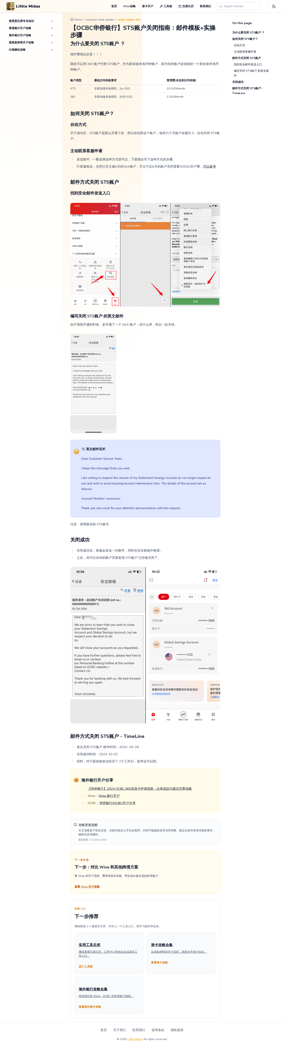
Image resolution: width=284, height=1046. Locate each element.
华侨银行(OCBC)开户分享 (117, 803)
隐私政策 (177, 1030)
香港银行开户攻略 (20, 28)
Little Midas (134, 1039)
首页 (114, 6)
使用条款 (158, 1030)
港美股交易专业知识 (21, 21)
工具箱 (166, 6)
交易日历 (186, 6)
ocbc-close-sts (129, 20)
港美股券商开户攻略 (21, 42)
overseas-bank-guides (100, 20)
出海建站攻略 (17, 50)
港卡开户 (147, 6)
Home (76, 20)
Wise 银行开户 (109, 796)
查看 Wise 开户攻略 (87, 887)
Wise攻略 (129, 6)
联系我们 (205, 6)
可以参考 (209, 166)
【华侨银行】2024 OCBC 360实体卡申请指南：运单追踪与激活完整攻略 (140, 789)
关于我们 (119, 1030)
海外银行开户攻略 (20, 35)
